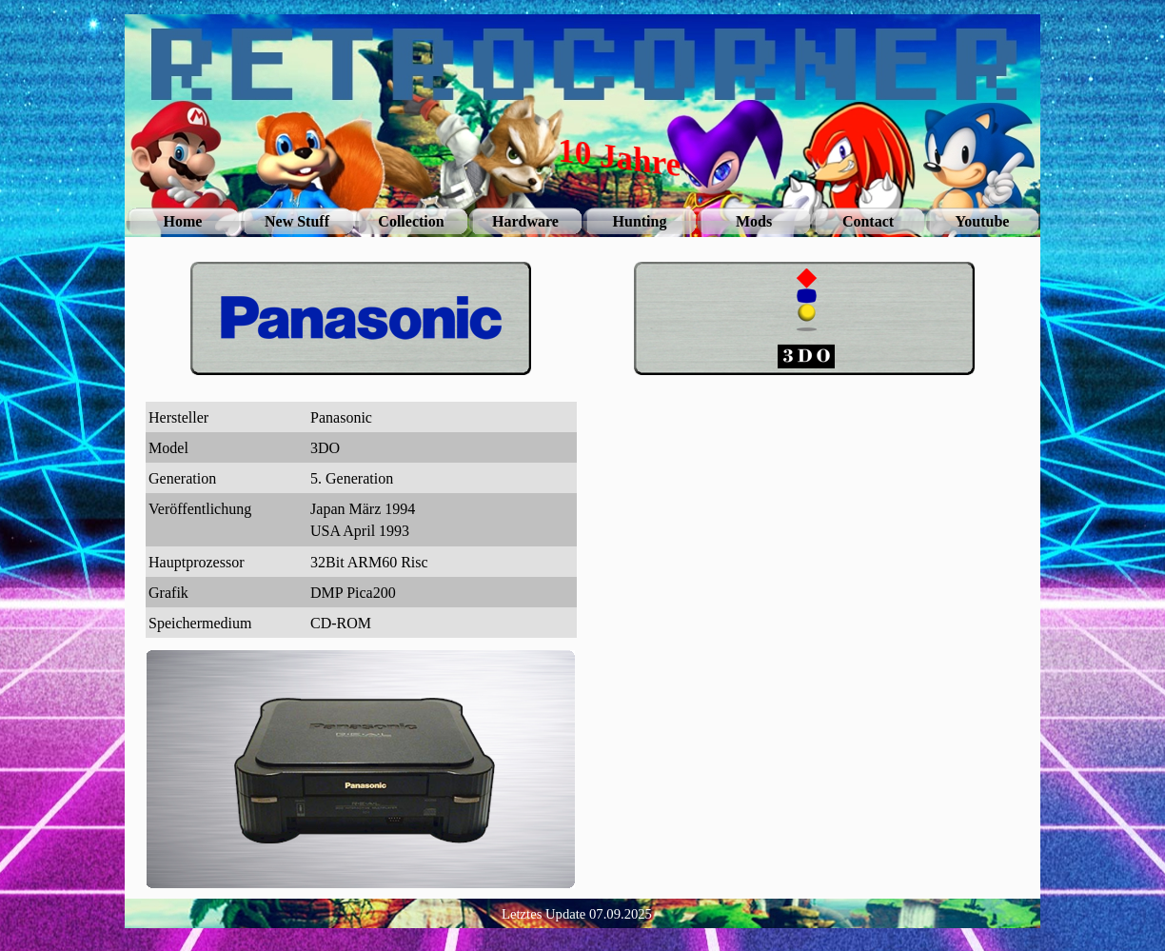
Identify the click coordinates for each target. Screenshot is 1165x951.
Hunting (640, 221)
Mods (754, 221)
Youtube (983, 221)
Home (183, 221)
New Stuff (297, 221)
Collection (411, 221)
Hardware (525, 221)
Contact (868, 221)
